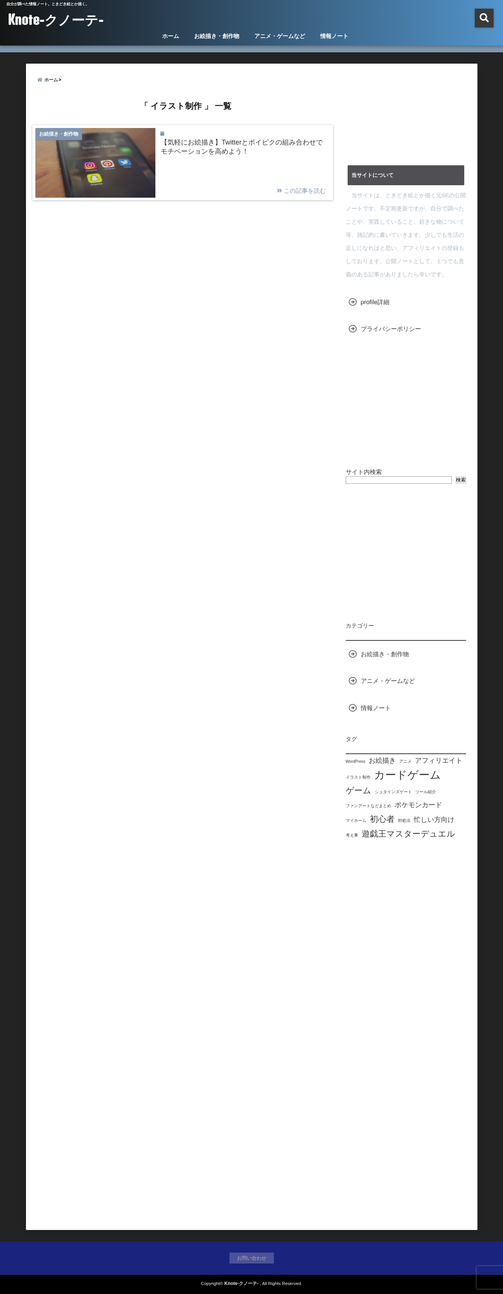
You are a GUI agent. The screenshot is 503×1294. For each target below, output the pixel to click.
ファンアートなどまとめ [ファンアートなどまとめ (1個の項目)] (368, 805)
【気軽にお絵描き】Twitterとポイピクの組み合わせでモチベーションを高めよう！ (242, 147)
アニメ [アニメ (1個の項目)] (405, 761)
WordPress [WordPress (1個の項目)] (356, 761)
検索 (461, 480)
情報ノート (334, 36)
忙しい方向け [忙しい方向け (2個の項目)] (434, 819)
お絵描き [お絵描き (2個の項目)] (382, 760)
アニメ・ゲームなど (279, 36)
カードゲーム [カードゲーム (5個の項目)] (407, 774)
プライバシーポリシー (391, 328)
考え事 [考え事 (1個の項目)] (352, 835)
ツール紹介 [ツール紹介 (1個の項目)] (425, 792)
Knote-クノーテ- (55, 19)
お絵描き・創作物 (216, 36)
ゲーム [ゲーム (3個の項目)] (358, 790)
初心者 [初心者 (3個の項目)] (382, 819)
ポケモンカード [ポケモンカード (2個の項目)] (418, 805)
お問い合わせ (251, 1258)
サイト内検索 (364, 472)
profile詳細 (375, 302)
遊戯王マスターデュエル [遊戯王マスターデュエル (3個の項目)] (408, 833)
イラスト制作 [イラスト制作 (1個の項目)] (358, 777)
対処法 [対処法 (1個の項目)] (404, 820)
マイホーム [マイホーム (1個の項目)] (356, 820)
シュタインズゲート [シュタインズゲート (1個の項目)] (393, 792)
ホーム (170, 36)
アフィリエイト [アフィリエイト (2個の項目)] (438, 760)
